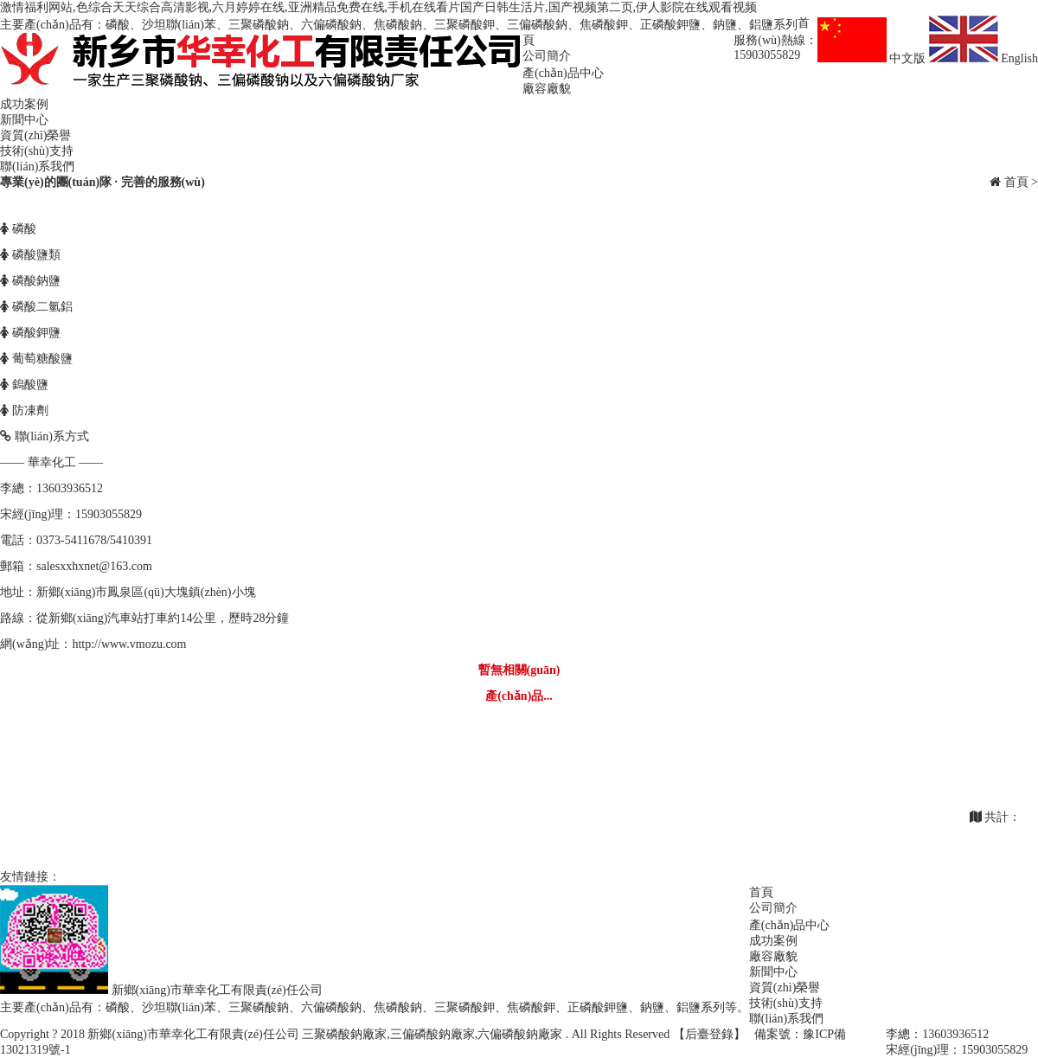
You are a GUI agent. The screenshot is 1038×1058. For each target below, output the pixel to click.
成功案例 (24, 104)
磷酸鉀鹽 (30, 332)
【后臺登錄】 (709, 1034)
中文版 (873, 58)
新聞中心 (24, 119)
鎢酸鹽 (24, 384)
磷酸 (18, 228)
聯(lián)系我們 (37, 166)
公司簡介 (546, 55)
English (983, 58)
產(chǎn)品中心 (563, 73)
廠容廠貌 (546, 88)
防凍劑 (24, 410)
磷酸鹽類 (30, 254)
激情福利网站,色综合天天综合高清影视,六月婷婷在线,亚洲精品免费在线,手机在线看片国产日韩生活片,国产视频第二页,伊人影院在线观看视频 (378, 7)
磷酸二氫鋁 (36, 306)
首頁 (1016, 182)
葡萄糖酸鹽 (36, 358)
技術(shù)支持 (37, 150)
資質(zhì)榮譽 (35, 135)
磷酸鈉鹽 (30, 280)
